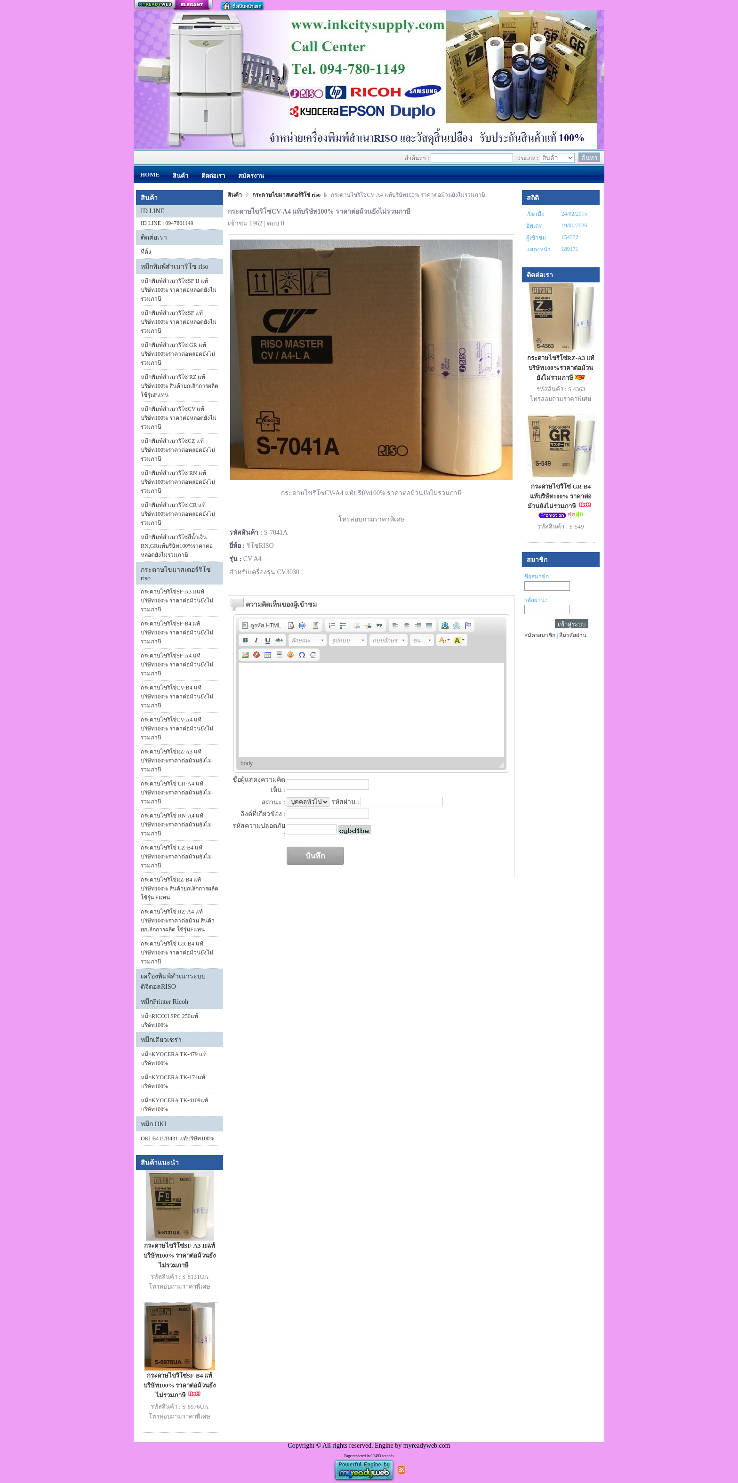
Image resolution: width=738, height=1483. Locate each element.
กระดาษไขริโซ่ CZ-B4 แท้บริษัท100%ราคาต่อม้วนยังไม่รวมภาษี (176, 856)
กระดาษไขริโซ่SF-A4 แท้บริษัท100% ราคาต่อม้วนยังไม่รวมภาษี (177, 664)
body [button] (247, 763)
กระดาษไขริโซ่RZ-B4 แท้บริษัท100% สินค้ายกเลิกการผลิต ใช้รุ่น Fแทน (179, 888)
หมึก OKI (153, 1124)
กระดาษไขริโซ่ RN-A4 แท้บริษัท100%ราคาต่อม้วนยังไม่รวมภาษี (176, 824)
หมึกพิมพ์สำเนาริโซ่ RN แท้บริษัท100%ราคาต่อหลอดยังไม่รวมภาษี (178, 482)
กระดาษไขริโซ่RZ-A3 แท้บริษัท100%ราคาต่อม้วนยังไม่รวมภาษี (176, 760)
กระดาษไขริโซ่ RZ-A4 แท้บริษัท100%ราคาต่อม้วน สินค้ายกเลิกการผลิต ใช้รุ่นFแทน (178, 920)
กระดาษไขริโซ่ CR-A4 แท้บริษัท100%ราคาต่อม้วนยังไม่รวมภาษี (176, 792)
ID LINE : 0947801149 (167, 223)
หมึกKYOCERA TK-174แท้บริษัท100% (173, 1082)
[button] (261, 625)
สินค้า (235, 195)
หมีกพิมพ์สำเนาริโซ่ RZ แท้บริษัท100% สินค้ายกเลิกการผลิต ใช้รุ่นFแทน (179, 386)
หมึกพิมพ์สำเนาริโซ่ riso (175, 266)
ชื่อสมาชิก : (538, 576)
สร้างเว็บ (173, 5)
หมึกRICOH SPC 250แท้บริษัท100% (169, 1020)
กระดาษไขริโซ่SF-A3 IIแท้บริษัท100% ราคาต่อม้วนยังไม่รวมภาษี (177, 600)
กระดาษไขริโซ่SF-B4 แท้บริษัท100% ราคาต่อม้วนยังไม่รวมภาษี (177, 632)
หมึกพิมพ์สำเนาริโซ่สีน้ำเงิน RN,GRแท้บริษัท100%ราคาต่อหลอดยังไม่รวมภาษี (177, 546)
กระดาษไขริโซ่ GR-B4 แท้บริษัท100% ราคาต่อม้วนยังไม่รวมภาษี (177, 952)
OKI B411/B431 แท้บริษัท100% (177, 1138)
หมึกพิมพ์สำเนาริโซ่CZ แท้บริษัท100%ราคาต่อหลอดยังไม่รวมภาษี (178, 450)
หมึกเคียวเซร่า (161, 1039)
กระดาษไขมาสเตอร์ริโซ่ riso (286, 195)
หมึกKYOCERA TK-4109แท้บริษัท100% (174, 1105)
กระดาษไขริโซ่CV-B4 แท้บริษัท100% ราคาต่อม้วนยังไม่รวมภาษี (177, 696)
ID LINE (152, 211)
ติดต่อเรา (154, 237)
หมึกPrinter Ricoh (164, 1001)
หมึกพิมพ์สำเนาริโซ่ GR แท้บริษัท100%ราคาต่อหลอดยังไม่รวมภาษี (178, 354)
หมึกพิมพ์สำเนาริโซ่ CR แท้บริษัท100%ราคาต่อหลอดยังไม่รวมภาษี (178, 514)
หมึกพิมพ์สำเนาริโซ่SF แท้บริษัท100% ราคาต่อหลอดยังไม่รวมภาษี (179, 322)
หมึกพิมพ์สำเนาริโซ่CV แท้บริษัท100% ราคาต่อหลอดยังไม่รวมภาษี (179, 418)
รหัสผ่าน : (535, 600)
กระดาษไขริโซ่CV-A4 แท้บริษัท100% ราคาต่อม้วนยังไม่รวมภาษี (177, 728)
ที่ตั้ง (146, 252)
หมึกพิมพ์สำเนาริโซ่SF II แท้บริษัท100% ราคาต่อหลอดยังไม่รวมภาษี (179, 290)
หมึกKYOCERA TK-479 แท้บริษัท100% (174, 1058)
